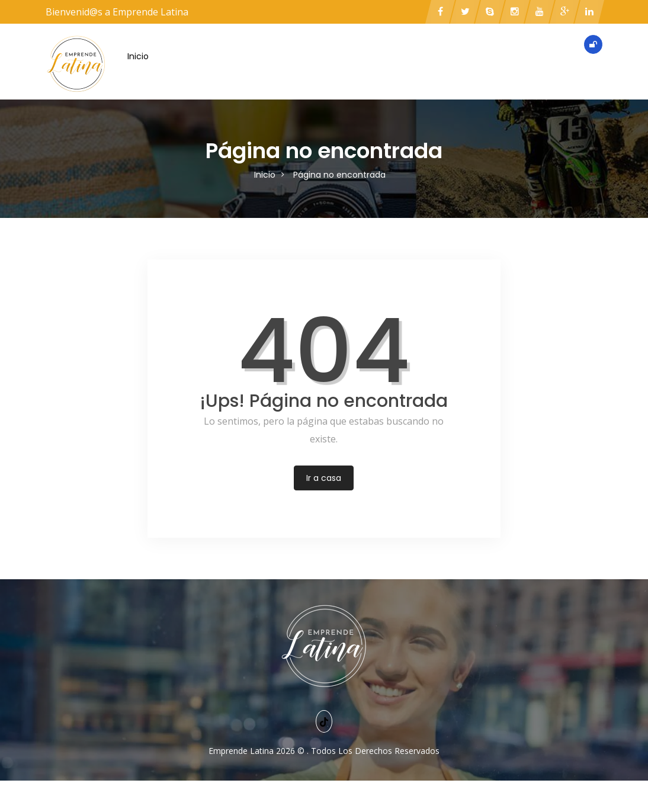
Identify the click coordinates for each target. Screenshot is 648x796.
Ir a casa (323, 478)
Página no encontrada (339, 175)
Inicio (138, 56)
